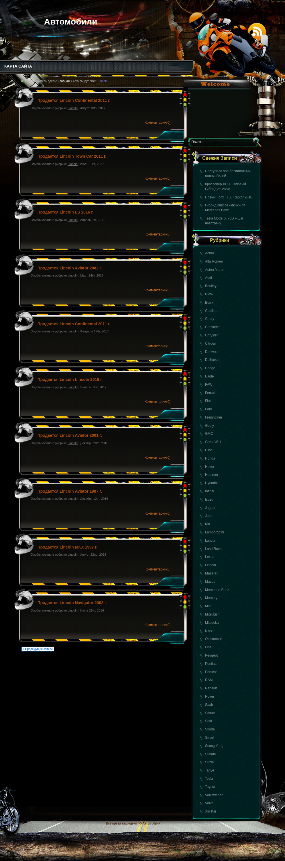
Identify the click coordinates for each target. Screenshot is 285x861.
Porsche (211, 672)
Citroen (210, 344)
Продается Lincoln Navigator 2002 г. (72, 602)
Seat (208, 721)
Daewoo (211, 352)
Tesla (209, 779)
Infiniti (209, 491)
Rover (209, 696)
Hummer (211, 475)
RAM (209, 680)
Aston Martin (214, 270)
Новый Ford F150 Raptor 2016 (228, 197)
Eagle (209, 376)
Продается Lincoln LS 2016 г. (65, 212)
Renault (211, 688)
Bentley (210, 286)
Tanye (209, 770)
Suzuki (210, 762)
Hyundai (211, 483)
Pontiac (210, 664)
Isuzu (209, 499)
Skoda (210, 729)
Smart (209, 738)
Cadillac (211, 311)
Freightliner (213, 417)
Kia (207, 524)
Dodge (210, 368)
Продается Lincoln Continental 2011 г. (74, 100)
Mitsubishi (212, 614)
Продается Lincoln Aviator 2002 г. (69, 268)
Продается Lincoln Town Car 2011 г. (71, 156)
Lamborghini (214, 532)
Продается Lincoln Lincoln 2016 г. (70, 379)
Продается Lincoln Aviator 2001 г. (69, 435)
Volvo (209, 803)
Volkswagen (214, 795)
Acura (209, 253)
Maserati (211, 573)
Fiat (208, 401)
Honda (210, 458)
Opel (208, 647)
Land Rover (214, 549)
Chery (209, 319)
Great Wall (213, 442)
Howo (209, 467)
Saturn (210, 713)
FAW (208, 385)
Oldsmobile (213, 639)
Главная (64, 81)
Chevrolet (212, 327)
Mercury (211, 598)
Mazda (210, 582)
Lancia (210, 541)
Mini (208, 606)
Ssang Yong (214, 746)
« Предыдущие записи (38, 649)
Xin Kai (210, 811)
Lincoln (210, 565)
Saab (209, 705)
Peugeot (211, 655)
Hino (208, 450)
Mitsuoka (212, 623)
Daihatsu (211, 360)
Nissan (210, 631)
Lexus (209, 557)
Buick (209, 302)
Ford (208, 409)
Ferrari (210, 393)
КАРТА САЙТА (18, 66)
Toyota (210, 787)
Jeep (208, 516)
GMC (209, 434)
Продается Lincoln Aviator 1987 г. (69, 491)
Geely (209, 426)
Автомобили (70, 21)
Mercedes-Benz (217, 590)
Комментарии (157, 123)
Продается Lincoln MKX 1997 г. (67, 547)
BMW (209, 294)
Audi (208, 278)
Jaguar (210, 508)
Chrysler (211, 335)
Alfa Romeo (214, 261)
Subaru (210, 754)
